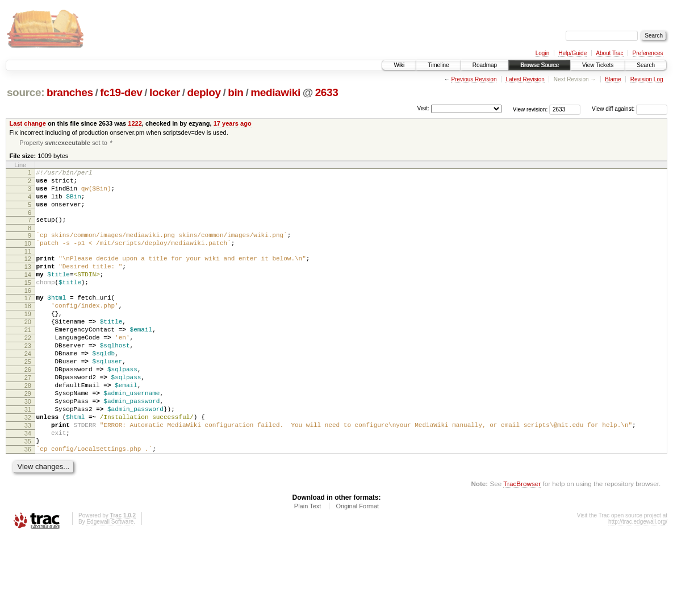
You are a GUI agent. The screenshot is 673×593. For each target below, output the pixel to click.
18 (27, 329)
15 (27, 302)
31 (27, 454)
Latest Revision (524, 79)
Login (542, 53)
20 (27, 348)
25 (27, 396)
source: (25, 92)
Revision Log (646, 79)
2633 (326, 92)
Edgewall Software (109, 577)
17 (27, 319)
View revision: (530, 109)
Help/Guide (572, 53)
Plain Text (307, 561)
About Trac (609, 53)
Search (646, 65)
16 (27, 312)
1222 (135, 123)
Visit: (423, 108)
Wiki (399, 65)
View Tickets (597, 65)
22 (27, 367)
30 (27, 445)
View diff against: (629, 109)
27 (27, 416)
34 (27, 483)
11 (27, 266)
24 (27, 387)
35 (27, 493)
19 (27, 338)
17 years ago (233, 123)
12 (27, 273)
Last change (28, 123)
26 (27, 406)
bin (235, 92)
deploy (203, 92)
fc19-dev (121, 92)
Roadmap (485, 65)
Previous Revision (473, 79)
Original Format (357, 561)
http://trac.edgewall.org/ (637, 577)
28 (27, 425)
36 (27, 503)
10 (27, 256)
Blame (613, 79)
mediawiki (275, 92)
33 (27, 474)
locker (164, 92)
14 (27, 292)
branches (70, 92)
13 (27, 283)
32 (27, 464)
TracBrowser (522, 539)
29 (27, 435)
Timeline (438, 65)
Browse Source (539, 65)
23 (27, 377)
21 (27, 358)
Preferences (648, 53)
